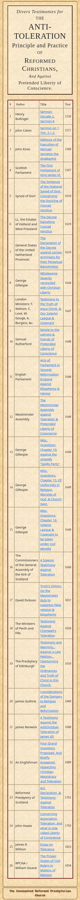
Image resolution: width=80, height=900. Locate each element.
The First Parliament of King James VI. (50, 170)
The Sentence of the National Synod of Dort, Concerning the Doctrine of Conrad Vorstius (51, 196)
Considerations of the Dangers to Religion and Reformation (51, 701)
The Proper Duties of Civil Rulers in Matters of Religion (50, 865)
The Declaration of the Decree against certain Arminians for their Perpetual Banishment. (51, 252)
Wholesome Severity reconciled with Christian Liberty (50, 282)
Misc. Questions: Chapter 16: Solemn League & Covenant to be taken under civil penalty (49, 529)
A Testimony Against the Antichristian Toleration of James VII (49, 727)
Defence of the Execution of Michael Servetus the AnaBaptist (51, 149)
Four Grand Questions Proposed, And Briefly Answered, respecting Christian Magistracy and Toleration (51, 762)
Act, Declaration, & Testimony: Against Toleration (50, 797)
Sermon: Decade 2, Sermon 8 (47, 116)
